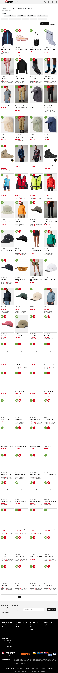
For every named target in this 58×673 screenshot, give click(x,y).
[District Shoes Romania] (25, 653)
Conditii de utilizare (34, 624)
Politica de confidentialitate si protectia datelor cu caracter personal (17, 668)
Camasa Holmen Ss (5, 105)
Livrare (17, 626)
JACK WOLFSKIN (18, 47)
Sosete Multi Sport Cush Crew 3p (49, 50)
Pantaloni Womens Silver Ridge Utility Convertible (49, 363)
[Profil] (49, 2)
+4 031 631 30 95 (7, 640)
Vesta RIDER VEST (19, 194)
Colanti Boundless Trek (6, 78)
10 (43, 597)
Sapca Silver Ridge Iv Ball (6, 250)
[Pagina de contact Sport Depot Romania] (29, 636)
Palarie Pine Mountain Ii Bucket (6, 222)
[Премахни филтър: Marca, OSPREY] (28, 19)
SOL (31, 626)
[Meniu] (2, 2)
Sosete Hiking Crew (34, 78)
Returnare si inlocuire (20, 629)
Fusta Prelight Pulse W (35, 585)
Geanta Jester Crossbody (35, 49)
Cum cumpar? (19, 624)
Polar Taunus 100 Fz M (6, 363)
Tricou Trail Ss (4, 556)
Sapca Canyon (33, 335)
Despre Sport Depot (6, 624)
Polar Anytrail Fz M (19, 391)
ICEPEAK (2, 47)
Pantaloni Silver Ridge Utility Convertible (21, 363)
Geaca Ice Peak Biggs (5, 49)
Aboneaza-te (51, 609)
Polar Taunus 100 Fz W (35, 419)
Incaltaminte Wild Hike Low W (21, 50)
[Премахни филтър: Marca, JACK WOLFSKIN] (19, 19)
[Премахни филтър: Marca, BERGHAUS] (35, 16)
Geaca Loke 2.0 (47, 194)
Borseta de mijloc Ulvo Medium (20, 279)
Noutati (3, 626)
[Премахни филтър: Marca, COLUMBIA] (25, 16)
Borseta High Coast (5, 419)
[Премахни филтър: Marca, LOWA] (35, 19)
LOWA (2, 163)
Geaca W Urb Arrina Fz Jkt (50, 529)
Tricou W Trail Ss (48, 585)
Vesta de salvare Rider (35, 194)
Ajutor (17, 631)
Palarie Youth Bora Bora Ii (50, 474)
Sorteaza (52, 22)
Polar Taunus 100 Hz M (35, 446)
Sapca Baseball (33, 221)
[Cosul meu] (56, 2)
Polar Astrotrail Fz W (5, 585)
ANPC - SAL (33, 628)
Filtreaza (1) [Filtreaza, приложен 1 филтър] (44, 23)
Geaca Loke (17, 221)
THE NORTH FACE (33, 47)
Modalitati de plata (20, 628)
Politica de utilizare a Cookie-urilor (46, 668)
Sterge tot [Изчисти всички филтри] (11, 13)
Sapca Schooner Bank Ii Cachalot (35, 106)
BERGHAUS (17, 163)
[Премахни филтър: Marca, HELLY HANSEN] (47, 16)
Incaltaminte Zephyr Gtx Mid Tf (7, 165)
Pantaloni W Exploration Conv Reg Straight (49, 106)
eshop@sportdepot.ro (8, 642)
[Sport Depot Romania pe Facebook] (45, 625)
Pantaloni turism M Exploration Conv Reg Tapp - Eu (21, 107)
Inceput (2, 4)
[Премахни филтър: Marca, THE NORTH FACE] (15, 16)
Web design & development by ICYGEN (37, 671)
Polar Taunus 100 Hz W (35, 474)
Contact (3, 628)
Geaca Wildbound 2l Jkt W (21, 529)
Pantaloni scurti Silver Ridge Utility (36, 251)
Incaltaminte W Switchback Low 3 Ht (36, 557)
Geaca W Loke (33, 391)
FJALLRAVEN (17, 277)
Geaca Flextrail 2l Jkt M (20, 556)
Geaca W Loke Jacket (20, 474)
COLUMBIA (3, 76)
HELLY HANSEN (3, 103)
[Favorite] (52, 2)
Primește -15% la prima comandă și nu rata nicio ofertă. (11, 608)
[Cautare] (45, 2)
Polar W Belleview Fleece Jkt (7, 446)
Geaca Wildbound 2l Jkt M (35, 501)
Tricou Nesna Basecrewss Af (7, 194)
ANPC (31, 629)
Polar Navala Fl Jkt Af (20, 165)
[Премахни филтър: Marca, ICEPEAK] (7, 19)
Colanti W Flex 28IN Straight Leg (50, 222)
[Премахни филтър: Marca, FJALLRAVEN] (46, 19)
